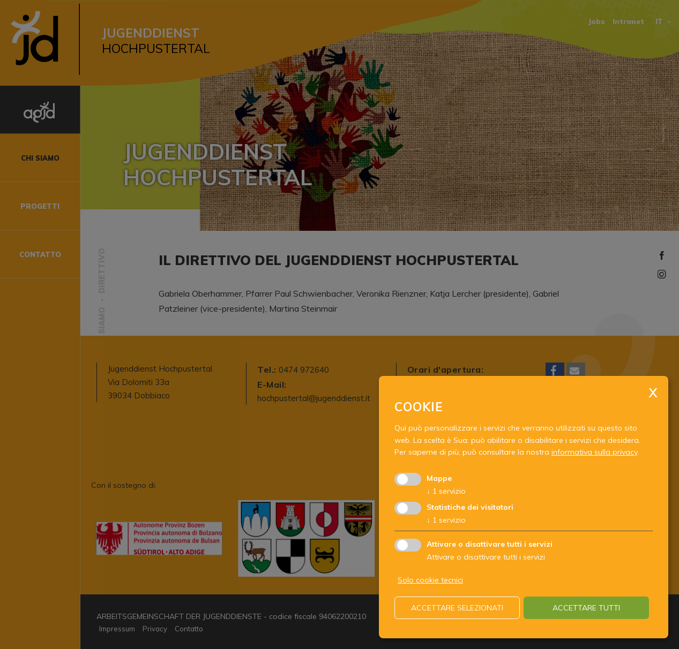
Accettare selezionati (457, 608)
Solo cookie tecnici (430, 580)
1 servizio (446, 491)
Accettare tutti (586, 608)
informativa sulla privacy (594, 452)
